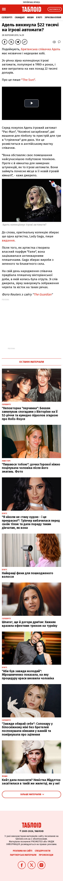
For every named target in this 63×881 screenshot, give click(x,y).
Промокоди (46, 855)
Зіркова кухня (53, 17)
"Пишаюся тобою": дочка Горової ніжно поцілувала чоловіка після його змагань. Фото (31, 468)
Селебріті (7, 17)
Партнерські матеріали (23, 855)
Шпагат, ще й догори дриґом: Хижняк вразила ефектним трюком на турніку (29, 624)
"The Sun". (28, 80)
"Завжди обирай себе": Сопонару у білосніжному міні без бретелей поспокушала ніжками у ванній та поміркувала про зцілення (27, 729)
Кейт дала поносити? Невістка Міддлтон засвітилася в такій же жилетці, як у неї (31, 781)
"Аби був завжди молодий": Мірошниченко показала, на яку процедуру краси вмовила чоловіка (28, 674)
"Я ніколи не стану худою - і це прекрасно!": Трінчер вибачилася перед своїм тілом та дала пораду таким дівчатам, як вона (31, 522)
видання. (8, 240)
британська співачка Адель (40, 49)
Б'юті (39, 17)
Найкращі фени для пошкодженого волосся (27, 575)
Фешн (30, 17)
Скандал (19, 17)
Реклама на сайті (22, 850)
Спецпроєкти (42, 850)
